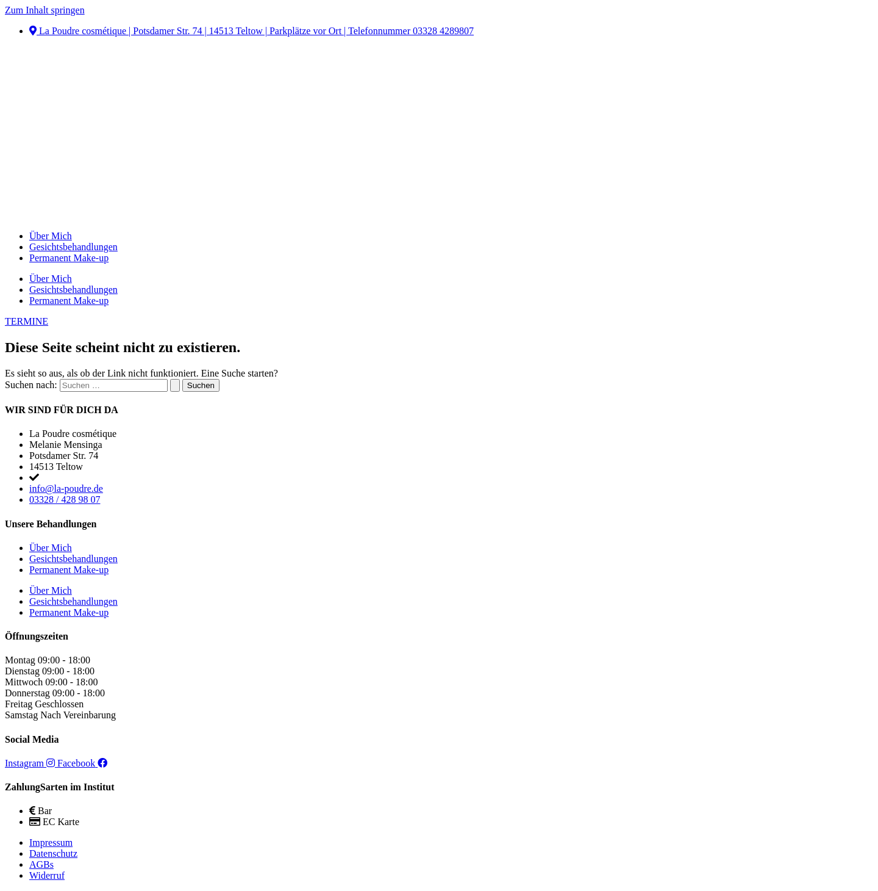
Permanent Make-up (69, 258)
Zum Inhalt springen (45, 10)
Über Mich (50, 236)
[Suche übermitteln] (175, 385)
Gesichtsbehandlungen (73, 247)
